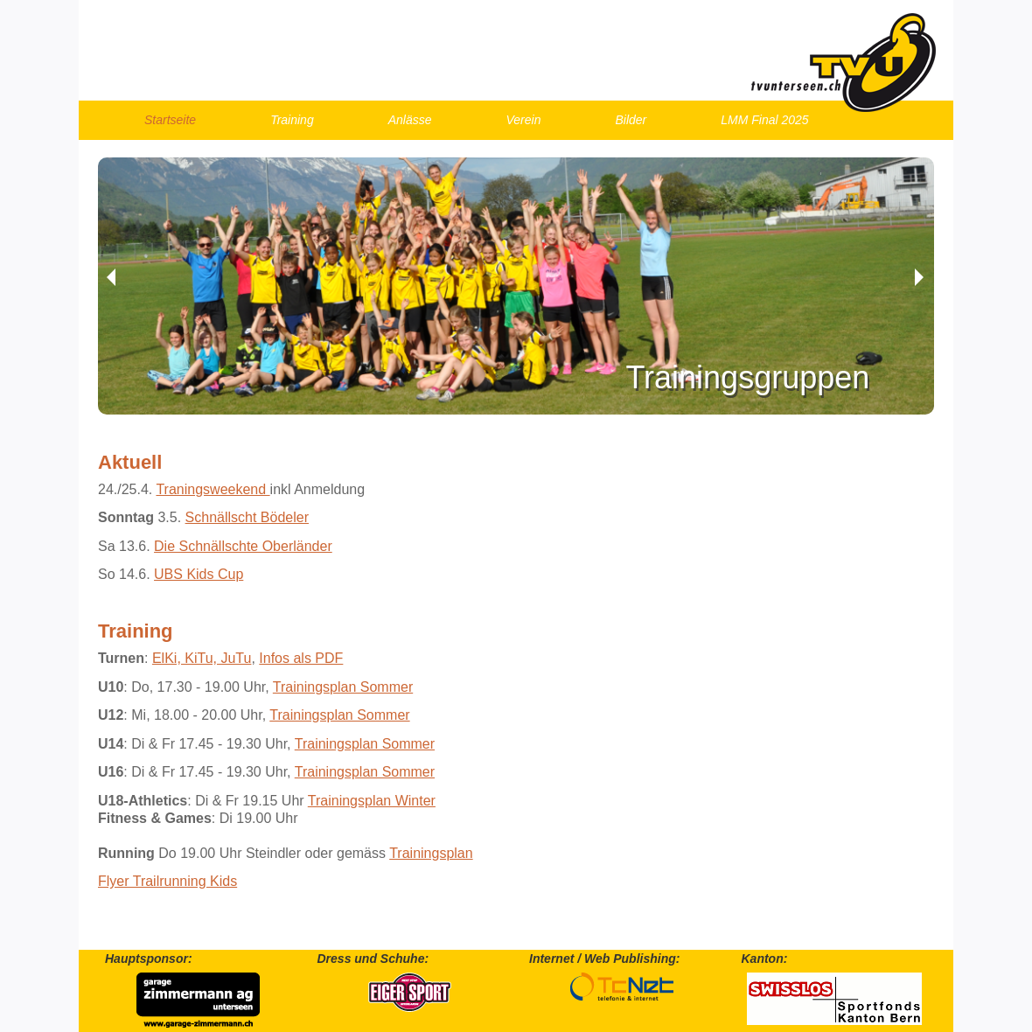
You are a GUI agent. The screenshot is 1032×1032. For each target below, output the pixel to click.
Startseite (170, 120)
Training (292, 120)
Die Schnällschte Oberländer (243, 546)
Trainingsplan (430, 853)
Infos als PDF (301, 658)
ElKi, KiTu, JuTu (202, 658)
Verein (523, 120)
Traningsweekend (212, 489)
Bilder (630, 120)
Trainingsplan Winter (372, 800)
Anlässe (410, 120)
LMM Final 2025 (764, 120)
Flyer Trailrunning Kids (167, 881)
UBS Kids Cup (198, 574)
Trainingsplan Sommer (343, 687)
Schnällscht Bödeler (247, 517)
